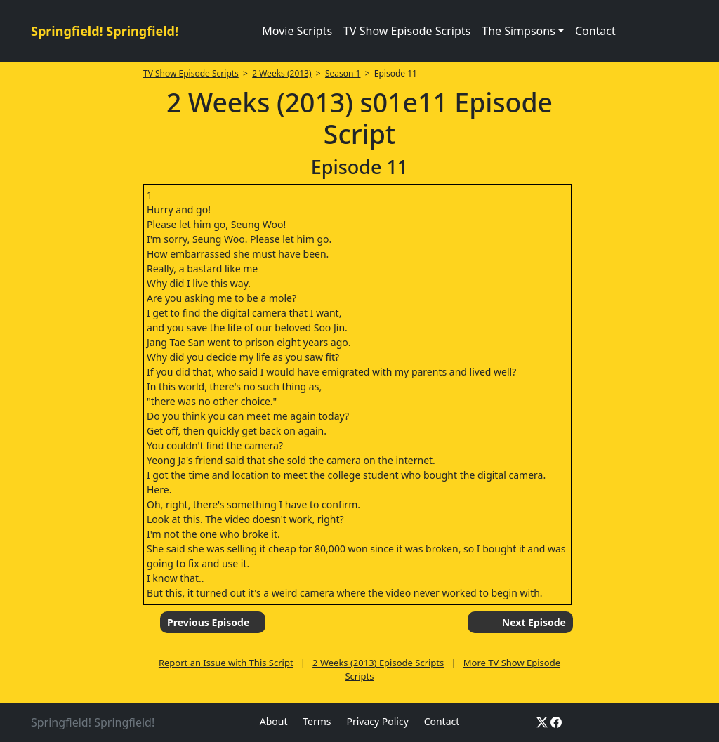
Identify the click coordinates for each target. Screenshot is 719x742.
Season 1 (343, 73)
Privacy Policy (377, 721)
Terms (317, 721)
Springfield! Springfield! (104, 30)
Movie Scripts (297, 31)
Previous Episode (208, 622)
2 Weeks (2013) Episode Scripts (378, 662)
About (274, 721)
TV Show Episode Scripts (406, 31)
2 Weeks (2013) (281, 73)
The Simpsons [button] (518, 31)
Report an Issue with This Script (226, 662)
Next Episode (534, 622)
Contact (595, 31)
